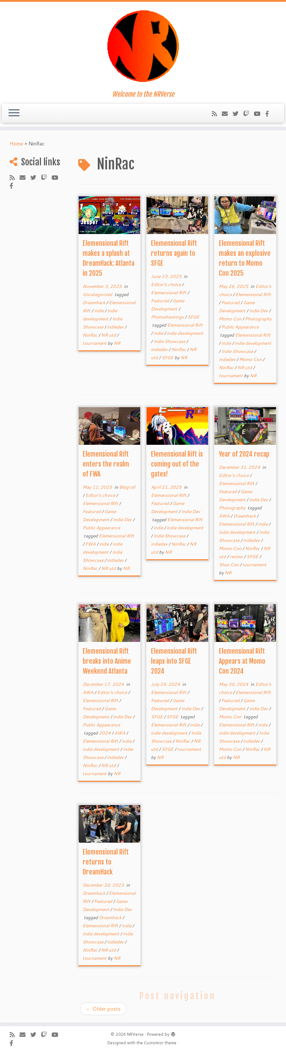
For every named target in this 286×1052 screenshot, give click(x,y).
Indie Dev (259, 310)
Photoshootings (168, 317)
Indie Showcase (170, 341)
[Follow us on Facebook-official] (269, 113)
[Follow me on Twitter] (237, 113)
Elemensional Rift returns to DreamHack (106, 862)
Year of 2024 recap (244, 454)
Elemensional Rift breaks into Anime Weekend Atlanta (107, 661)
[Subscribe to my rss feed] (217, 113)
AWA (225, 516)
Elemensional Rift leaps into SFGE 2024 (174, 661)
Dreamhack (94, 302)
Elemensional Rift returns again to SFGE (174, 253)
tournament (95, 343)
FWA (91, 544)
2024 (105, 733)
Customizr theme (160, 1043)
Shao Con (229, 564)
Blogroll (127, 487)
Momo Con (230, 319)
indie (99, 310)
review (237, 556)
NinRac (91, 335)
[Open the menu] (14, 113)
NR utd (109, 335)
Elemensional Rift (169, 292)
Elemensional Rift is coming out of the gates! (177, 464)
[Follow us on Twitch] (248, 113)
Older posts (103, 1009)
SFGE (193, 317)
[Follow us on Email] (227, 113)
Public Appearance (240, 327)
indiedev (116, 327)
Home (16, 143)
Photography (258, 319)
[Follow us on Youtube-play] (259, 113)
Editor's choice (166, 284)
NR (117, 343)
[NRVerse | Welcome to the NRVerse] (143, 46)
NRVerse (135, 1034)
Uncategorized (98, 294)
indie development (185, 333)
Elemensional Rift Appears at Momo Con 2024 (242, 661)
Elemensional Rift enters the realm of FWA (106, 464)
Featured (160, 301)
